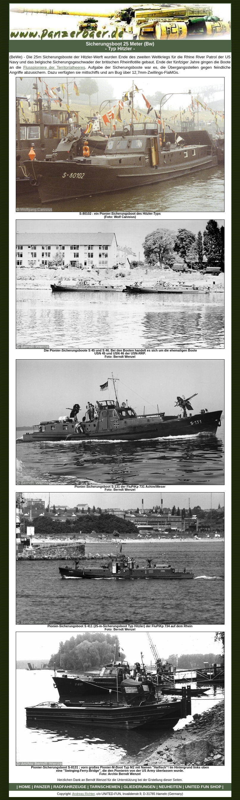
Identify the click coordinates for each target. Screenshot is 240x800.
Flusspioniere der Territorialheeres (54, 67)
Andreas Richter (83, 794)
